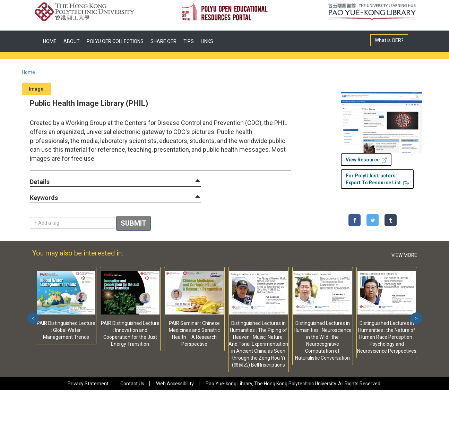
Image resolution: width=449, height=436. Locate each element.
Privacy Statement (88, 383)
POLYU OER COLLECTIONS (115, 41)
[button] (40, 182)
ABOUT (71, 41)
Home (28, 72)
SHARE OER (163, 41)
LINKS (207, 41)
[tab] (115, 181)
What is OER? (389, 40)
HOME (50, 41)
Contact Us (132, 383)
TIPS (188, 41)
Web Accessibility (175, 383)
